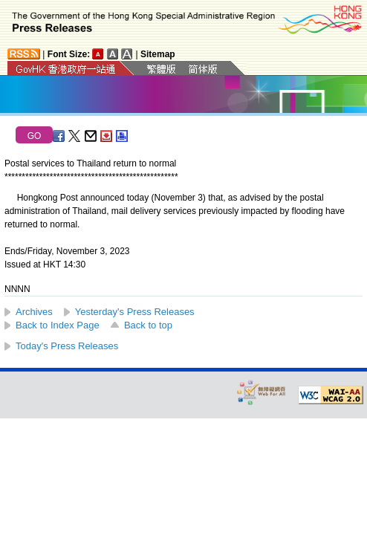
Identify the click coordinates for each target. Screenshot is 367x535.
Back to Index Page (58, 325)
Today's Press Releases (67, 345)
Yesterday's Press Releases (135, 311)
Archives (34, 311)
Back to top (148, 325)
